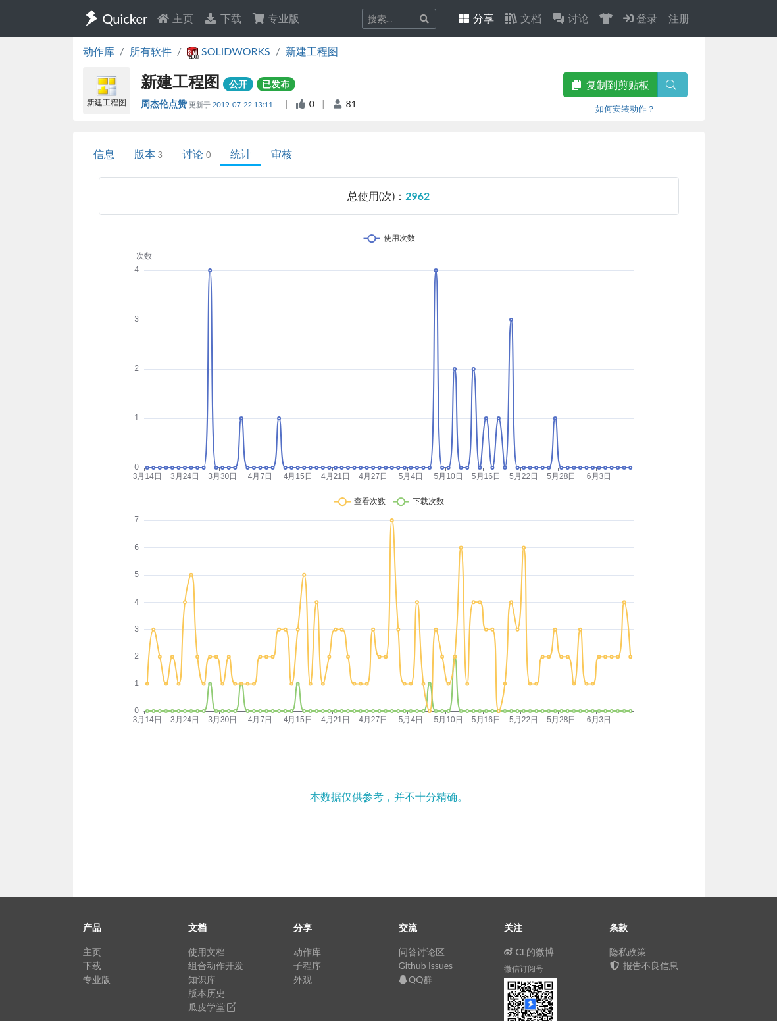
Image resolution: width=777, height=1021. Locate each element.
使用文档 (206, 951)
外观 (302, 979)
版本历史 (206, 993)
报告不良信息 (644, 965)
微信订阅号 (523, 969)
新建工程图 (312, 51)
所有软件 (151, 51)
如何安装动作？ (625, 108)
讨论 (196, 153)
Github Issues (426, 965)
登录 (640, 18)
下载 (222, 18)
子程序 (307, 965)
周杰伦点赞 (165, 103)
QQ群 (416, 979)
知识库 (202, 979)
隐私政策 (627, 951)
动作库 (98, 51)
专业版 (275, 18)
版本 (148, 153)
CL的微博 (529, 951)
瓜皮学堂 (212, 1006)
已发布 (275, 83)
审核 (281, 153)
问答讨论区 (422, 951)
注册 (678, 18)
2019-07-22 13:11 (244, 104)
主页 (175, 18)
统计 (240, 153)
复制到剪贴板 (610, 84)
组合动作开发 (215, 965)
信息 (103, 153)
